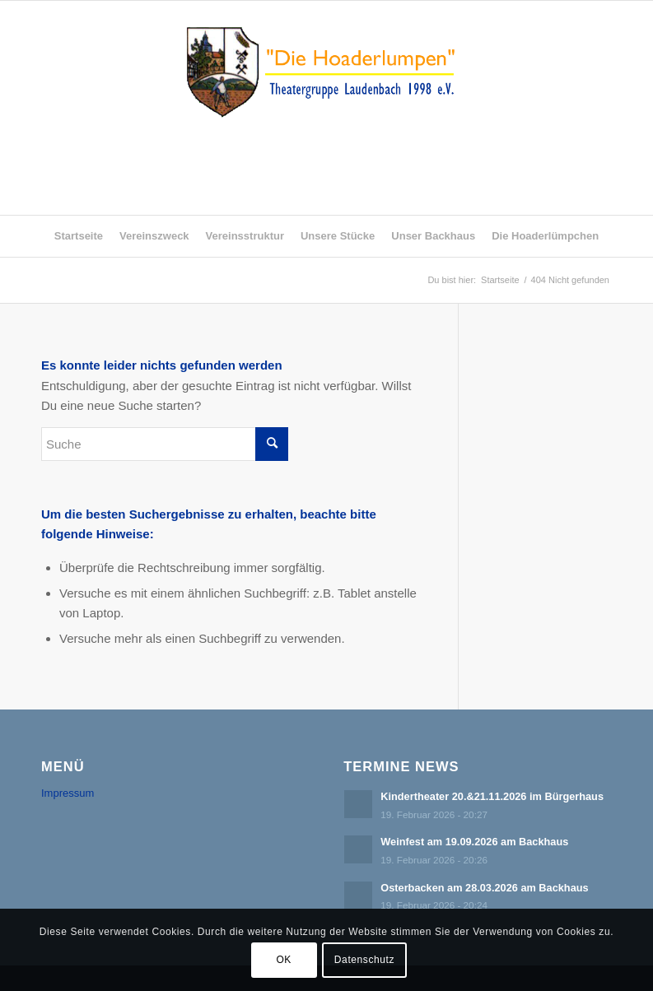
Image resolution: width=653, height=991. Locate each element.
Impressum (67, 793)
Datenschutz (364, 959)
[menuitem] (78, 236)
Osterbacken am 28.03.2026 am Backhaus (484, 888)
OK (284, 959)
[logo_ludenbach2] (326, 108)
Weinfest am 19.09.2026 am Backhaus (474, 841)
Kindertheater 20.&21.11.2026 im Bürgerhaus (492, 796)
